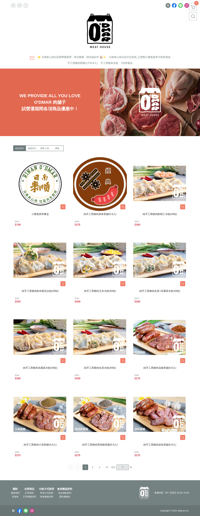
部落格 (15, 497)
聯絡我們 (15, 493)
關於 (15, 489)
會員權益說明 (64, 489)
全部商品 (29, 489)
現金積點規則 (64, 493)
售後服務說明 (46, 497)
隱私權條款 (64, 497)
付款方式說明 (46, 489)
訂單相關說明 (29, 497)
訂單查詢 (29, 493)
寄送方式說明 (46, 493)
